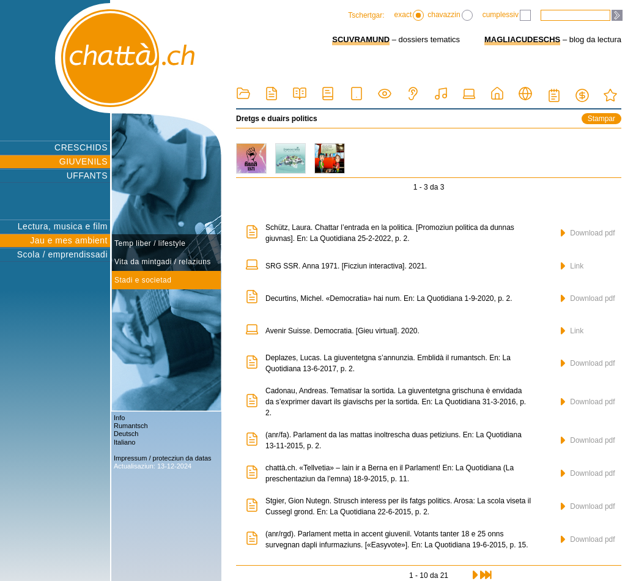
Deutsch (126, 433)
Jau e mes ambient (69, 240)
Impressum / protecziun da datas (163, 458)
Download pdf (588, 233)
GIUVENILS (83, 161)
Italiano (124, 442)
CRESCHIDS (81, 147)
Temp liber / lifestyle (149, 243)
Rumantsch (131, 425)
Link (572, 266)
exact (409, 15)
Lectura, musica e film (63, 226)
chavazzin (449, 15)
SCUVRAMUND (361, 39)
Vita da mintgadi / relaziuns (162, 261)
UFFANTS (87, 175)
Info (119, 417)
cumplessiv (507, 15)
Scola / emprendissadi (62, 254)
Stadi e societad (142, 280)
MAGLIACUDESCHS (522, 39)
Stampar (601, 118)
